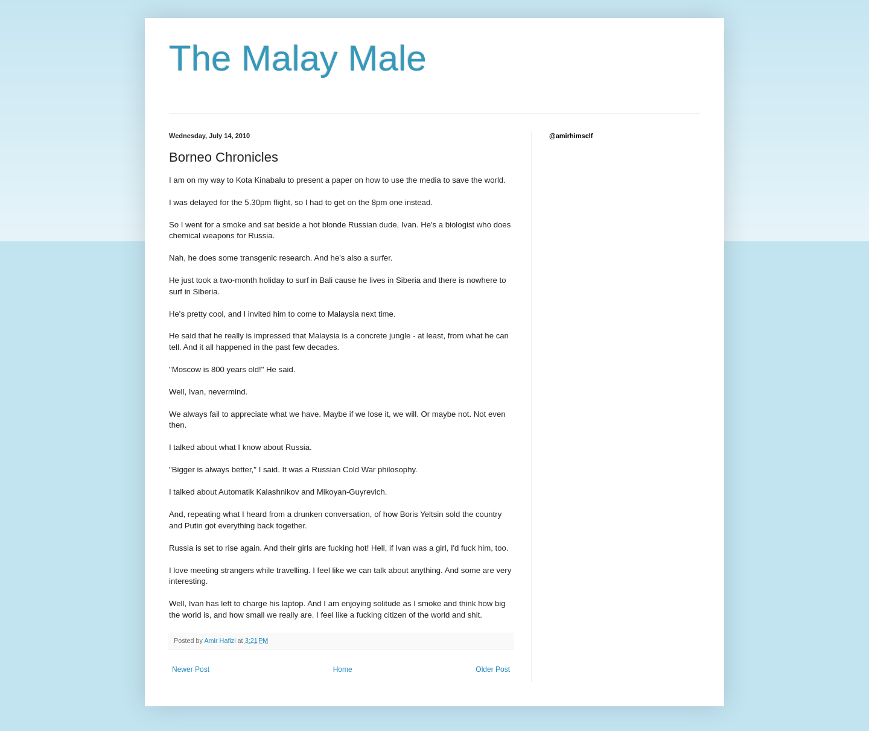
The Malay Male (298, 58)
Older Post (493, 669)
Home (342, 669)
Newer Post (190, 669)
